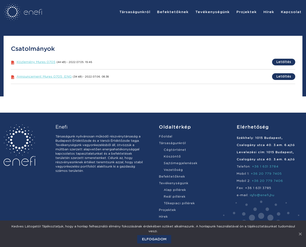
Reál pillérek (175, 196)
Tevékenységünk (173, 183)
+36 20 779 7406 (267, 181)
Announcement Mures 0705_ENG (44, 76)
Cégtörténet (175, 150)
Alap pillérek (175, 190)
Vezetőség (173, 170)
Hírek (163, 216)
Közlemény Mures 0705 (35, 62)
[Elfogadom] (300, 233)
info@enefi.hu (262, 195)
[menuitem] (134, 12)
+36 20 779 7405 (266, 173)
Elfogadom (154, 239)
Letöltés (283, 62)
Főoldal (165, 136)
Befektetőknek (172, 176)
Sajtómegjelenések (180, 163)
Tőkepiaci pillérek (179, 203)
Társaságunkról (172, 143)
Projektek (167, 210)
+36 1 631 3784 (265, 166)
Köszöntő (172, 156)
